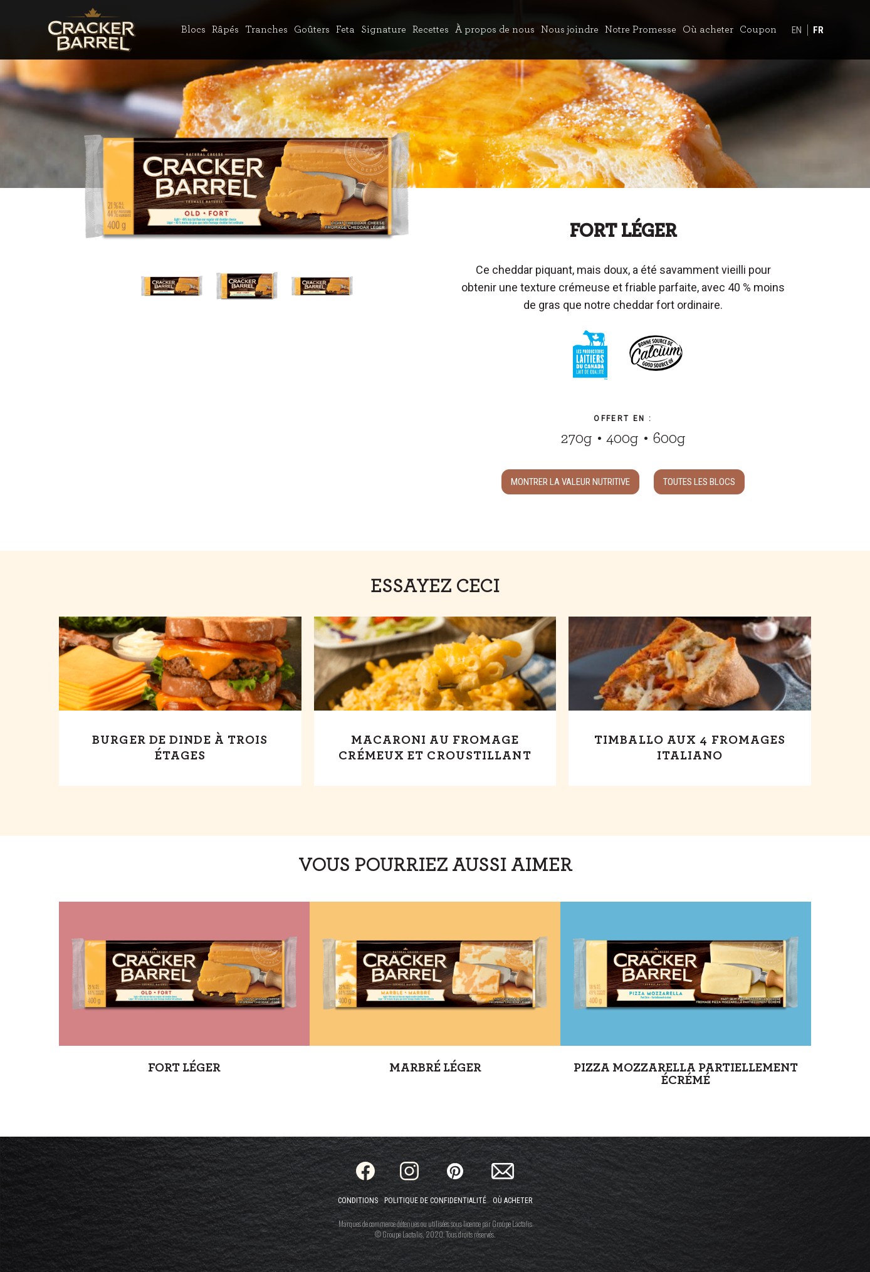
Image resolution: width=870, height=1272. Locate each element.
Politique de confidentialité (435, 1200)
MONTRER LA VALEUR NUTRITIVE (570, 481)
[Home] (91, 29)
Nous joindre (570, 29)
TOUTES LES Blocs (699, 481)
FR (818, 30)
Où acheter (708, 29)
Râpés (225, 29)
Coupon (758, 29)
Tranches (266, 29)
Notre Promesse (640, 29)
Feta (345, 29)
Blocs (193, 29)
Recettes (430, 29)
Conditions (358, 1200)
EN (797, 30)
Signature (383, 29)
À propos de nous (495, 29)
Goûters (312, 29)
